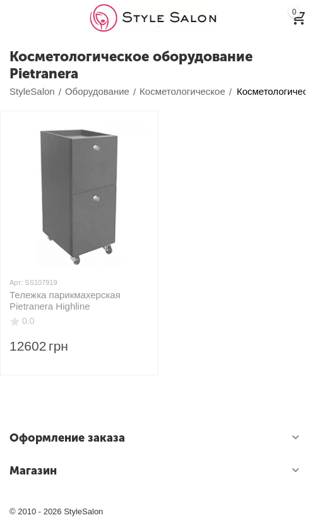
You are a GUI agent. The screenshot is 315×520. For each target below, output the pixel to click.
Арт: (16, 282)
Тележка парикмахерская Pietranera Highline (65, 300)
